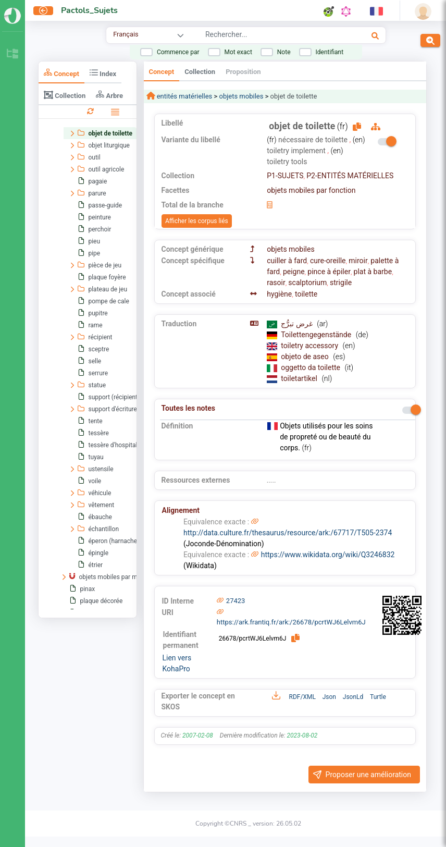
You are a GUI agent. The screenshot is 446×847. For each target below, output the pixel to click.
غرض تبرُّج (297, 324)
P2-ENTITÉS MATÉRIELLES (349, 175)
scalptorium (307, 282)
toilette (306, 294)
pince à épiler (329, 271)
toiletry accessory (310, 345)
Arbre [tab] (109, 94)
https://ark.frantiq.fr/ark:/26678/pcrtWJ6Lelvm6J (291, 622)
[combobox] (267, 36)
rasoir (276, 282)
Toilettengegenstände (317, 334)
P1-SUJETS (285, 175)
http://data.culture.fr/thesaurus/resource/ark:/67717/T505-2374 (287, 533)
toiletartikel (300, 378)
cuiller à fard (287, 260)
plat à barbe (373, 271)
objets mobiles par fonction (311, 190)
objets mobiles (241, 96)
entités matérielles (184, 96)
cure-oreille (328, 260)
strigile (341, 282)
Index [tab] (103, 72)
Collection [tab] (64, 95)
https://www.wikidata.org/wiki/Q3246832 (328, 554)
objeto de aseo (305, 356)
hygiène (279, 294)
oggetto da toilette (311, 367)
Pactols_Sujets (89, 10)
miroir (358, 260)
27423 (235, 601)
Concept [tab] (61, 72)
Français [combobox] (125, 34)
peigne (294, 271)
